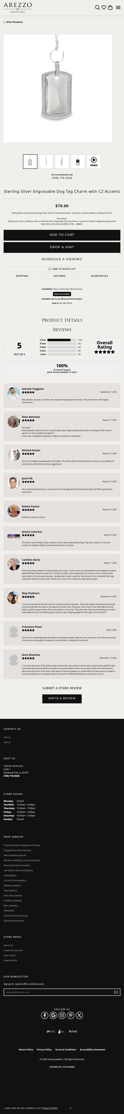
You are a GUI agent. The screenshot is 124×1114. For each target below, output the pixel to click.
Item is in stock (62, 294)
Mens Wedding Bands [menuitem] (15, 855)
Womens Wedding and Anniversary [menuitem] (22, 860)
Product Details (62, 320)
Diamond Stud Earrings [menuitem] (16, 915)
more (79, 224)
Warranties (99, 276)
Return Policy (26, 1049)
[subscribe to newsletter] (116, 992)
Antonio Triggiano (33, 389)
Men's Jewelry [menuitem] (11, 905)
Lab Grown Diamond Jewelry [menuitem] (18, 870)
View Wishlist (10, 960)
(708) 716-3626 (62, 178)
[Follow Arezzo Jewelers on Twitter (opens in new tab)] (79, 1015)
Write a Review (62, 698)
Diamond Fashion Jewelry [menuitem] (17, 865)
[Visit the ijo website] (51, 1031)
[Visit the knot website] (72, 1031)
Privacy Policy (44, 1049)
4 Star (43, 343)
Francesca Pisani (32, 626)
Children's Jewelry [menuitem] (13, 900)
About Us (8, 945)
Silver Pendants (14, 22)
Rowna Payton (30, 506)
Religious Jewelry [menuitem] (12, 885)
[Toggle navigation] (118, 7)
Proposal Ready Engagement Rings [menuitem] (22, 845)
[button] (97, 7)
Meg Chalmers (30, 593)
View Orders (10, 955)
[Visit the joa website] (61, 1031)
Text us (7, 742)
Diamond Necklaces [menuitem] (14, 920)
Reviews (62, 329)
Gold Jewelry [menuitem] (10, 875)
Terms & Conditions (65, 1049)
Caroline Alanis (31, 559)
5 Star (43, 339)
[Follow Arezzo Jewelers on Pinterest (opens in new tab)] (70, 1015)
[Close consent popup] (70, 1108)
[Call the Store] (12, 775)
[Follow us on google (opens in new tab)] (53, 1015)
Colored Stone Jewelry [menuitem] (15, 880)
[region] (62, 93)
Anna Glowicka (31, 654)
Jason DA (27, 478)
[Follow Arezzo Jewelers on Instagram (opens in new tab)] (62, 1015)
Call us (7, 737)
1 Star (43, 354)
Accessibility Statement (92, 1049)
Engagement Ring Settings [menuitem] (17, 850)
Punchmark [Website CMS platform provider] (69, 1067)
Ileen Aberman (31, 417)
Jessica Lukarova (32, 531)
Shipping (22, 276)
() (79, 339)
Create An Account (13, 950)
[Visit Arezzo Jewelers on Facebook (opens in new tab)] (44, 1015)
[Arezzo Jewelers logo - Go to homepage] (17, 7)
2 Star (43, 350)
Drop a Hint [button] (62, 247)
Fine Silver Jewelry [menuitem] (13, 895)
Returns (60, 276)
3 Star (43, 347)
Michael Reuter (31, 450)
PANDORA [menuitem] (9, 910)
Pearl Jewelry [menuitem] (10, 890)
